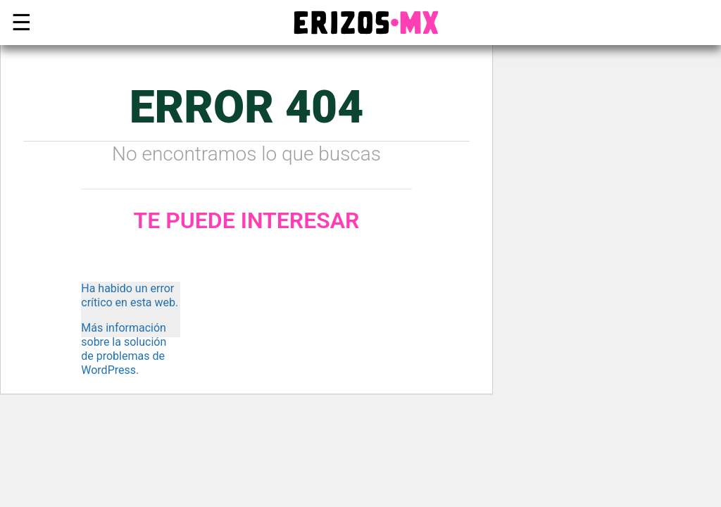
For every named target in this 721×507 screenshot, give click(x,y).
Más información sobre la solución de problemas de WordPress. (123, 349)
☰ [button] (18, 22)
